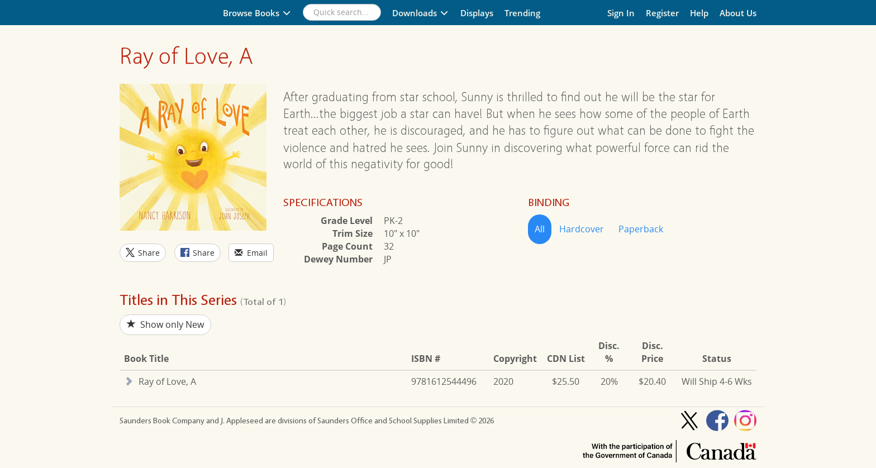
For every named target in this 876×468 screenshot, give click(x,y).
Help (699, 12)
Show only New (165, 324)
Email (251, 252)
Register (662, 12)
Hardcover (581, 229)
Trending (522, 12)
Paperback (640, 229)
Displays (476, 12)
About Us (738, 12)
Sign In (621, 12)
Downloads (420, 12)
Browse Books (257, 12)
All (540, 229)
